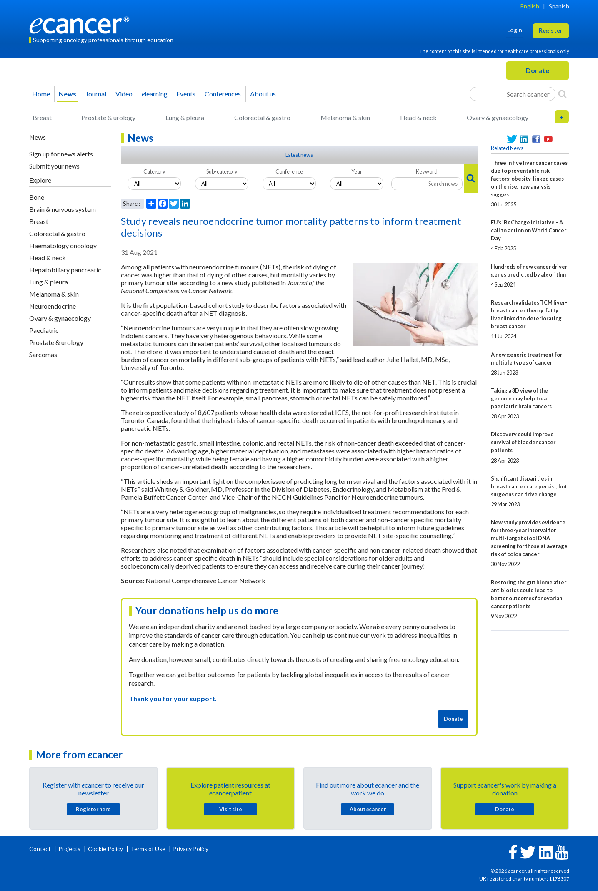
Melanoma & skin (345, 117)
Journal (95, 94)
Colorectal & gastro (262, 117)
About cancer (368, 809)
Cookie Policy (105, 848)
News (67, 94)
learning (155, 94)
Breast (42, 117)
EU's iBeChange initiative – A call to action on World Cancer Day (528, 230)
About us (263, 94)
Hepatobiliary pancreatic (65, 270)
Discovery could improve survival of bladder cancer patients (523, 442)
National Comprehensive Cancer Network (205, 580)
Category (154, 171)
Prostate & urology (108, 117)
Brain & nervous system (62, 209)
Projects (70, 848)
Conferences (223, 94)
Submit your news (54, 166)
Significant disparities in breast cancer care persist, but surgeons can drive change (529, 486)
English (529, 6)
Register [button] (551, 30)
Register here (93, 809)
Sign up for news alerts (61, 154)
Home (41, 94)
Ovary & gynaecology (497, 117)
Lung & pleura (184, 117)
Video (124, 94)
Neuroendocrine (52, 306)
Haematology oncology (63, 245)
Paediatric (44, 330)
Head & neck (418, 117)
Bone (36, 197)
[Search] (562, 94)
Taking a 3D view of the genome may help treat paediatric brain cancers (521, 398)
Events (185, 94)
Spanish (559, 6)
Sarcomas (43, 354)
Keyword (427, 171)
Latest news (299, 154)
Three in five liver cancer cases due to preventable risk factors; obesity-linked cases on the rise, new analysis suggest (529, 178)
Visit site (230, 809)
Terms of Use (147, 848)
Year (356, 171)
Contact (40, 848)
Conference (289, 171)
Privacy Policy (190, 848)
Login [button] (514, 29)
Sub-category (222, 171)
